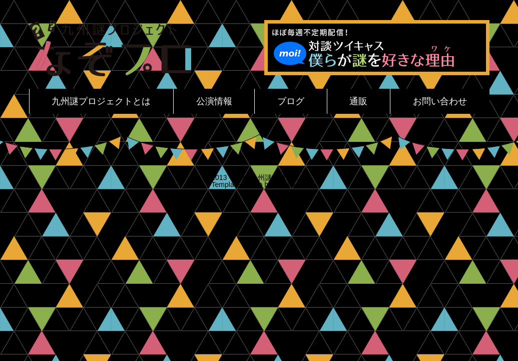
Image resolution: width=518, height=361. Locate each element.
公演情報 (214, 101)
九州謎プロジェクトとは (101, 101)
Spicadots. (290, 184)
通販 (358, 101)
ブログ (290, 101)
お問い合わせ (440, 101)
